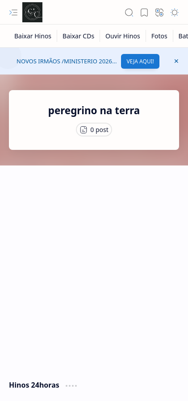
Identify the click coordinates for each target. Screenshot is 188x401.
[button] (13, 12)
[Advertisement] (94, 268)
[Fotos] (159, 36)
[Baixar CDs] (78, 36)
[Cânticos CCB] (32, 12)
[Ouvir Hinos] (123, 36)
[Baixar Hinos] (33, 36)
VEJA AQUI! (140, 61)
